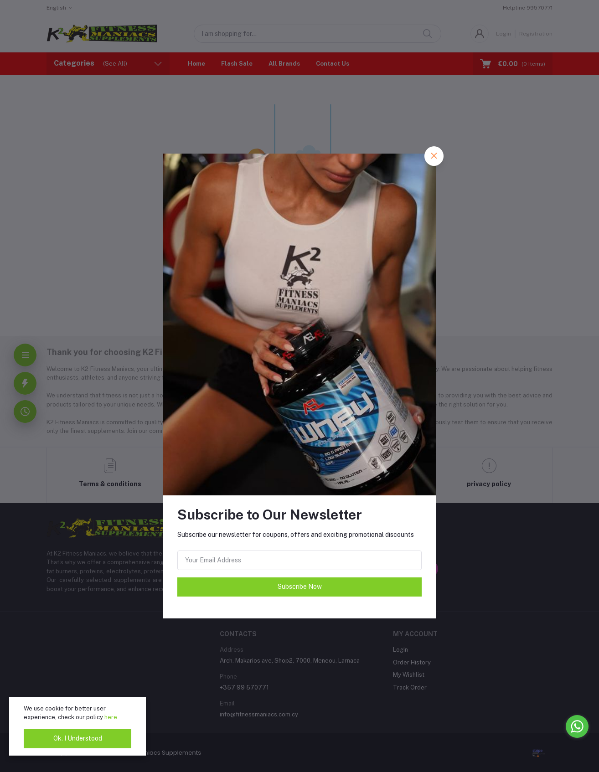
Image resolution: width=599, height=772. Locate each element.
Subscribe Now (300, 586)
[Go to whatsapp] (577, 726)
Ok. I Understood (77, 738)
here (110, 717)
